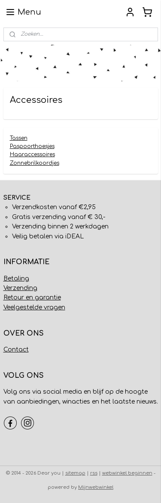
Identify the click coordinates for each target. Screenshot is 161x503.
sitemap (75, 473)
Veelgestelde (22, 307)
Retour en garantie (32, 297)
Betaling (16, 278)
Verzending (20, 288)
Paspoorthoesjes (32, 146)
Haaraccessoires (32, 155)
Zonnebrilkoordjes (34, 163)
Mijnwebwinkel (95, 487)
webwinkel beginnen (127, 473)
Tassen (18, 138)
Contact (16, 349)
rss (93, 473)
